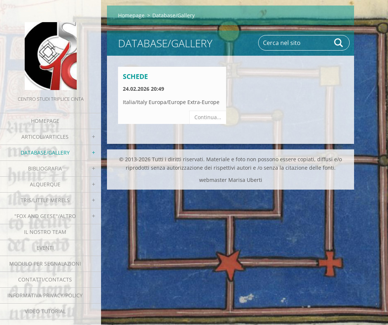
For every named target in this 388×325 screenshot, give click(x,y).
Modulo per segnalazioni (45, 263)
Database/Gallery (45, 152)
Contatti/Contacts (45, 279)
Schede (135, 76)
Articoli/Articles (45, 136)
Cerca (339, 42)
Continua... (207, 117)
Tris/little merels (45, 200)
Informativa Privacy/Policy (45, 295)
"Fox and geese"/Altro (45, 215)
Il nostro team (45, 231)
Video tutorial (45, 311)
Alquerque (45, 184)
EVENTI (45, 247)
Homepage (45, 120)
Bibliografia (45, 168)
